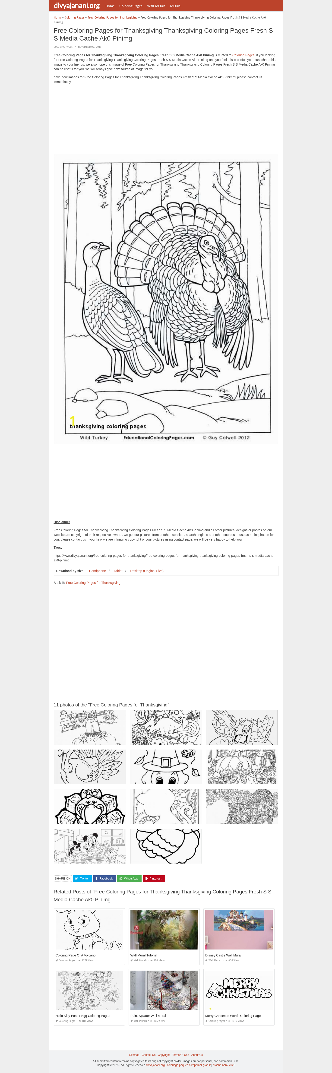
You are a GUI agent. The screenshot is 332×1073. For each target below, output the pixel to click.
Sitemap (134, 1055)
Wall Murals (156, 6)
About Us (197, 1055)
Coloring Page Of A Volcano (76, 955)
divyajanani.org (77, 5)
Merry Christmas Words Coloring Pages (233, 1016)
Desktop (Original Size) (147, 571)
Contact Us (148, 1055)
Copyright (164, 1055)
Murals (175, 6)
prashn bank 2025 (224, 1065)
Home (110, 6)
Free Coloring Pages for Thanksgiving (93, 583)
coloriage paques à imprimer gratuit (189, 1065)
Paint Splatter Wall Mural (148, 1016)
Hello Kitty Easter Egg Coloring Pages (83, 1016)
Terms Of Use (180, 1055)
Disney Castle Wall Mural (223, 955)
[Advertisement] (166, 120)
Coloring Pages (130, 6)
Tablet (118, 571)
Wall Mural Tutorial (143, 955)
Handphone (97, 571)
